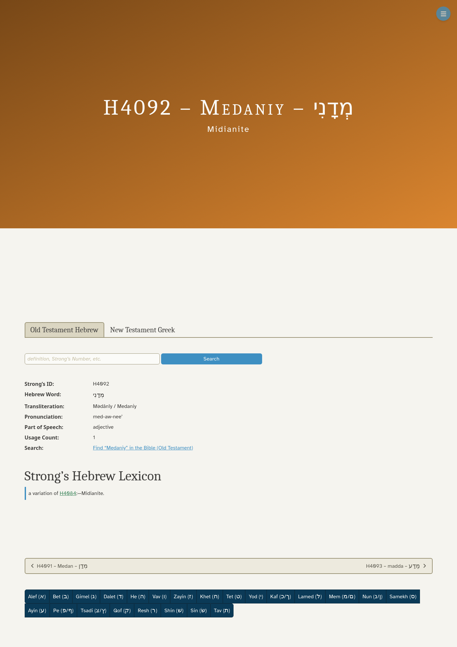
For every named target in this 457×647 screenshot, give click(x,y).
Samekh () (403, 596)
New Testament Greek (142, 330)
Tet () (234, 596)
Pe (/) (63, 610)
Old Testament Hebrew (64, 330)
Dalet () (113, 596)
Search (212, 359)
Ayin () (37, 610)
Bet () (61, 596)
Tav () (222, 610)
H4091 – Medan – (59, 565)
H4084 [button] (68, 493)
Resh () (147, 610)
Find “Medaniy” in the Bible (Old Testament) (143, 448)
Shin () (174, 610)
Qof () (122, 610)
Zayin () (183, 596)
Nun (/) (372, 596)
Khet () (209, 596)
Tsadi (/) (93, 610)
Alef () (37, 596)
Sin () (199, 610)
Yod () (256, 596)
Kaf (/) (280, 596)
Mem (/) (342, 596)
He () (138, 596)
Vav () (159, 596)
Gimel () (86, 596)
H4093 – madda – (396, 565)
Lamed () (310, 596)
